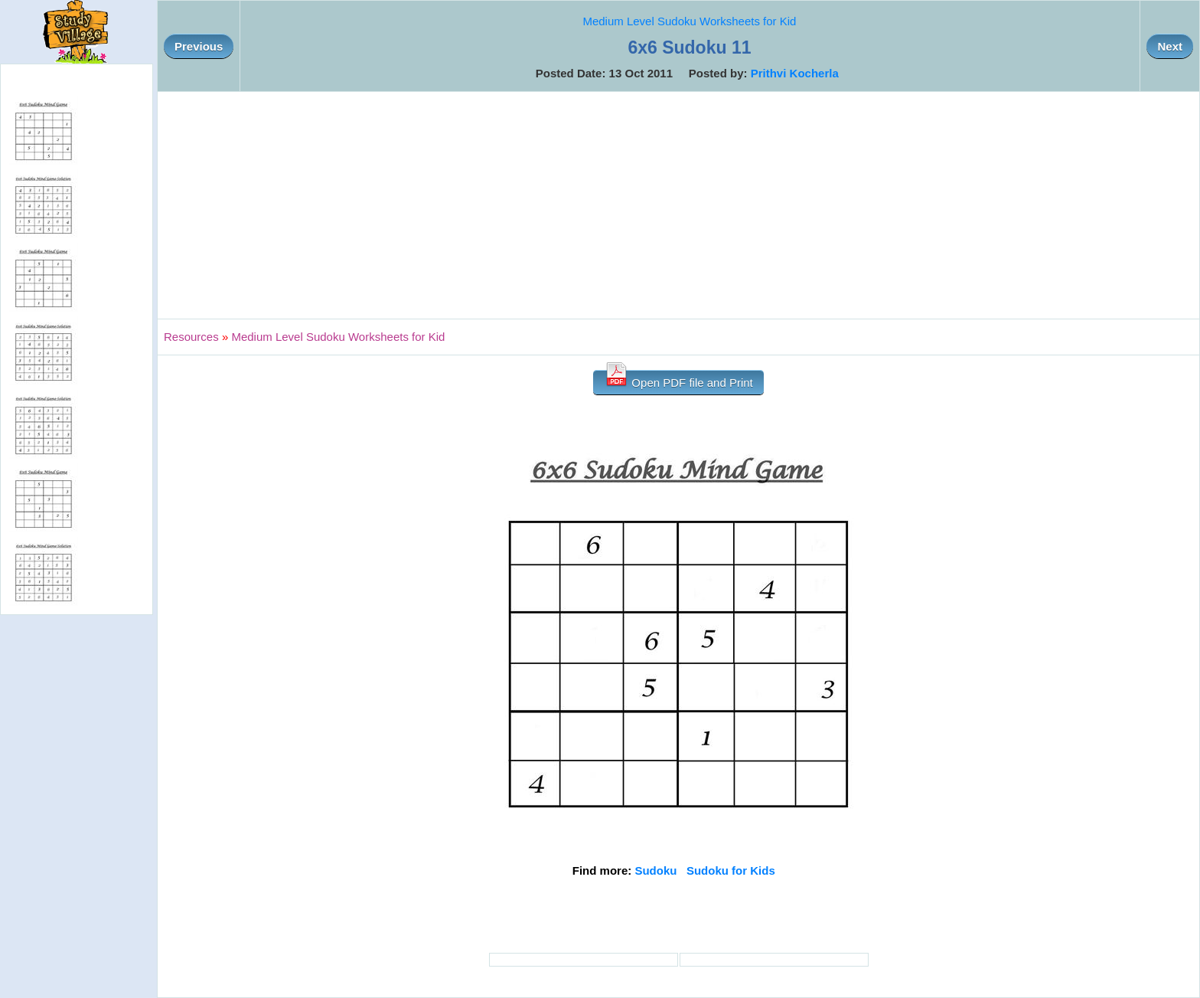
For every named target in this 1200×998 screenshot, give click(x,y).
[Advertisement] (679, 205)
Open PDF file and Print (678, 379)
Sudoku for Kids (730, 870)
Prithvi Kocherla (795, 73)
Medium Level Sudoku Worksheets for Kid (689, 21)
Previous (198, 46)
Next (1169, 46)
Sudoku (655, 870)
